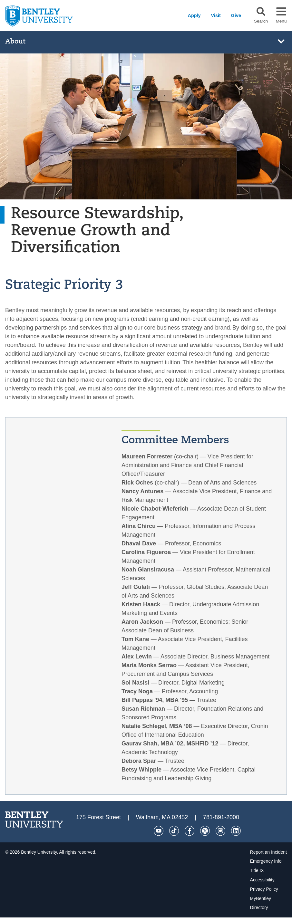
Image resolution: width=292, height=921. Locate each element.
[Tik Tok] (174, 831)
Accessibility (262, 879)
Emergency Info (266, 861)
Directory (259, 907)
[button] (261, 11)
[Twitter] (205, 831)
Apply (194, 15)
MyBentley (260, 898)
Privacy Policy (264, 889)
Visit (216, 15)
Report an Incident (268, 852)
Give (236, 15)
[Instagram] (220, 831)
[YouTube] (158, 831)
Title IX (257, 870)
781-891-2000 (221, 817)
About (15, 41)
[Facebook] (189, 831)
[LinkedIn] (236, 831)
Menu (281, 21)
